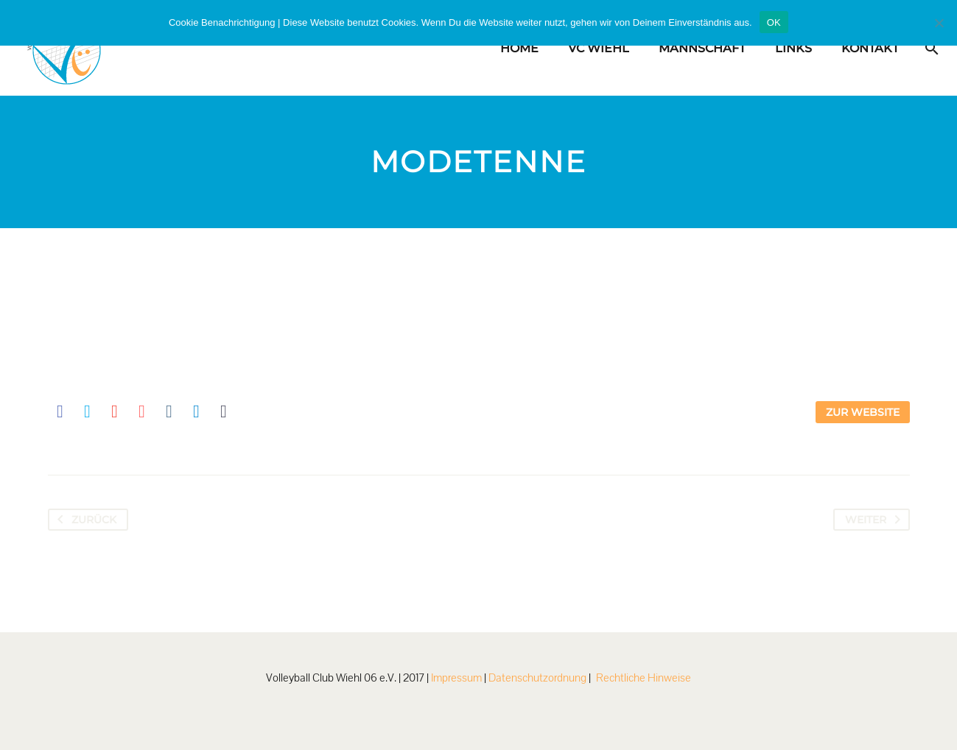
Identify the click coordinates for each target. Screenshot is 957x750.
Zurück (84, 519)
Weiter (875, 519)
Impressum (456, 678)
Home (519, 48)
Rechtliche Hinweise (643, 678)
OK (774, 22)
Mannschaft (702, 48)
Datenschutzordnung (537, 678)
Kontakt (870, 48)
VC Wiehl (598, 48)
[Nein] (938, 22)
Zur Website (863, 412)
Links (793, 48)
